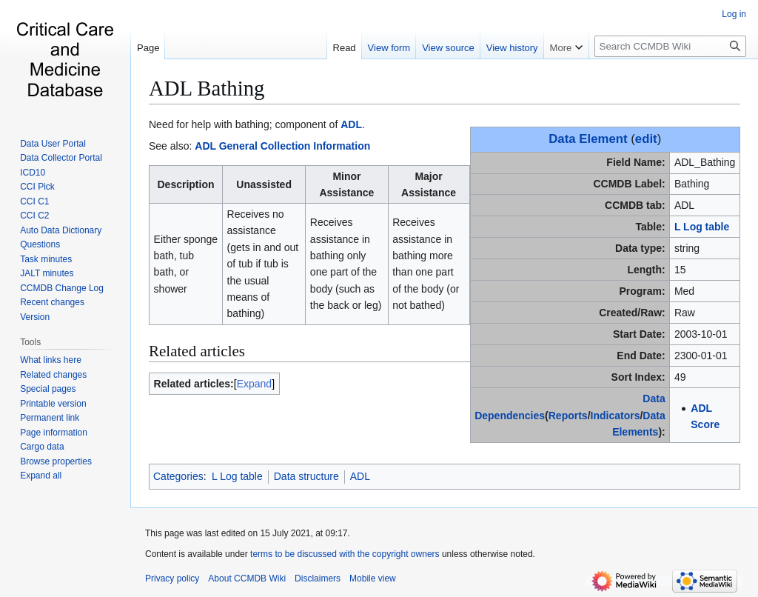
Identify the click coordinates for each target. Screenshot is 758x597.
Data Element (588, 139)
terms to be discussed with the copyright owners (344, 554)
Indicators (615, 415)
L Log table (701, 227)
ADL (351, 124)
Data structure (306, 476)
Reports (568, 415)
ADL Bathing (207, 88)
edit (646, 139)
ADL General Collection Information (282, 146)
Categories (178, 476)
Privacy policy (172, 578)
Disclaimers (318, 578)
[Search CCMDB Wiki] (670, 46)
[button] (40, 475)
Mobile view (372, 578)
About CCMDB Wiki (247, 578)
